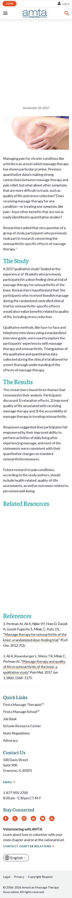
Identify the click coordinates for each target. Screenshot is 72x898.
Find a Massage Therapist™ (23, 704)
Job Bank (10, 719)
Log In (66, 3)
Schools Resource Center (22, 726)
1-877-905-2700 (15, 793)
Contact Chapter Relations (27, 846)
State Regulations (16, 733)
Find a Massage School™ (21, 711)
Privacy (19, 876)
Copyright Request (40, 876)
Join (9, 3)
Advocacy (10, 740)
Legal (6, 876)
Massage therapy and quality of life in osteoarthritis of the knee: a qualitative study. (34, 666)
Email (7, 782)
